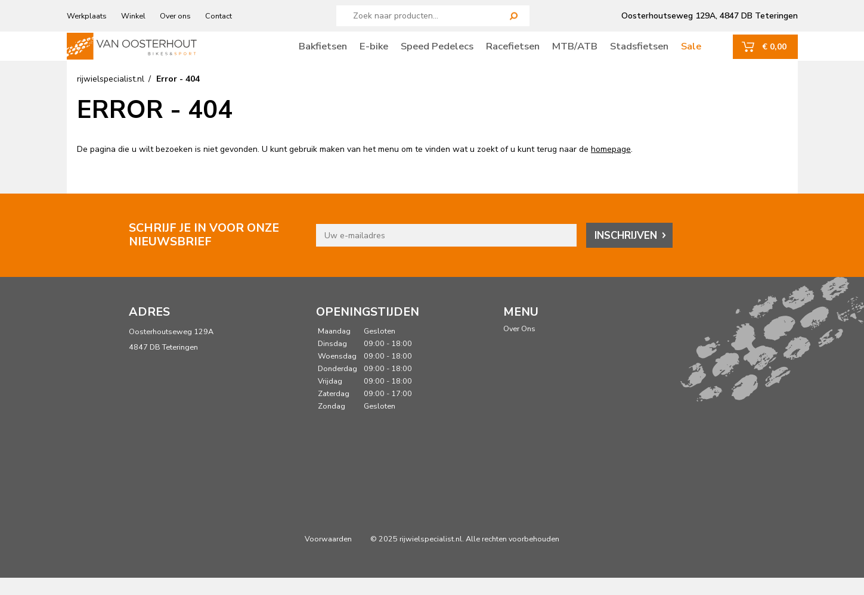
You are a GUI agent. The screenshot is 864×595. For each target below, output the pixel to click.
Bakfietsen (323, 54)
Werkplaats (87, 16)
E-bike (374, 54)
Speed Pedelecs (437, 54)
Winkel (133, 16)
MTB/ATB (574, 54)
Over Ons (519, 346)
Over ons (175, 16)
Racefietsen (513, 54)
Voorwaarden (328, 556)
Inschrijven (625, 253)
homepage (611, 167)
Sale (691, 54)
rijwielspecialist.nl (110, 96)
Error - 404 (178, 96)
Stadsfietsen (639, 54)
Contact (218, 16)
